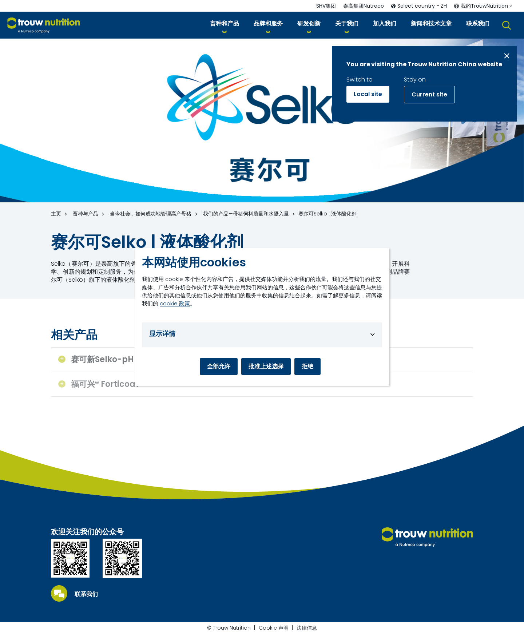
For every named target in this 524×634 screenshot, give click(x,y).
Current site (429, 94)
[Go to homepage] (43, 25)
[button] (224, 25)
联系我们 (86, 594)
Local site (368, 94)
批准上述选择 (266, 366)
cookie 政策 (175, 303)
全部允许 (218, 366)
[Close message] (507, 56)
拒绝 (307, 366)
